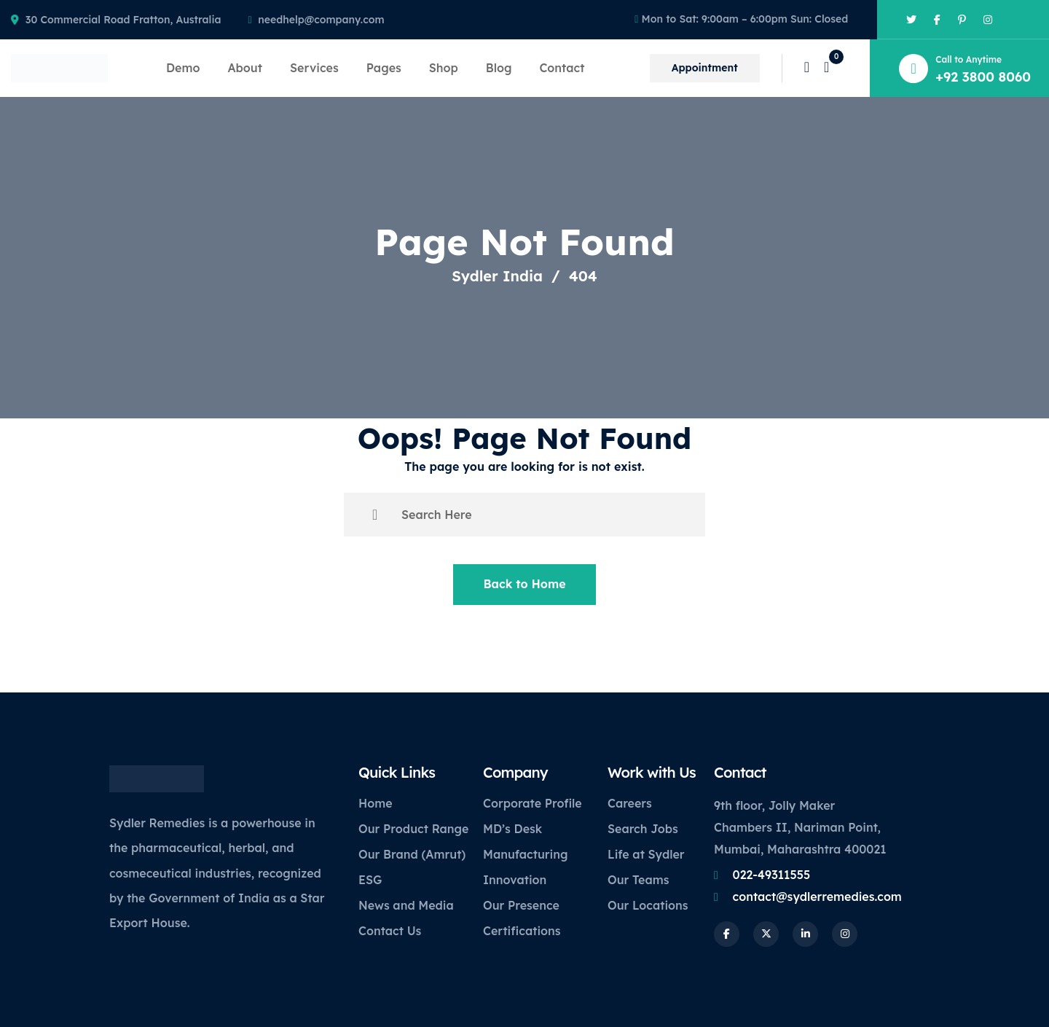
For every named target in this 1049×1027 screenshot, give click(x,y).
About (244, 67)
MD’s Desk (512, 828)
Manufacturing (525, 854)
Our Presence (521, 905)
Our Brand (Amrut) (411, 854)
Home (375, 803)
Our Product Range (413, 828)
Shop (443, 67)
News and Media (406, 905)
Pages (383, 67)
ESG (370, 879)
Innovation (514, 879)
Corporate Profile (532, 803)
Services (314, 67)
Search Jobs (643, 828)
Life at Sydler (646, 854)
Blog (499, 67)
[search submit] (375, 515)
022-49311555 (772, 874)
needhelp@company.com (321, 19)
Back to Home (524, 584)
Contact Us (389, 930)
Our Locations (648, 905)
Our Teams (638, 879)
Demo (183, 67)
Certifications (522, 930)
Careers (630, 803)
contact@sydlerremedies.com (817, 896)
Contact (561, 67)
